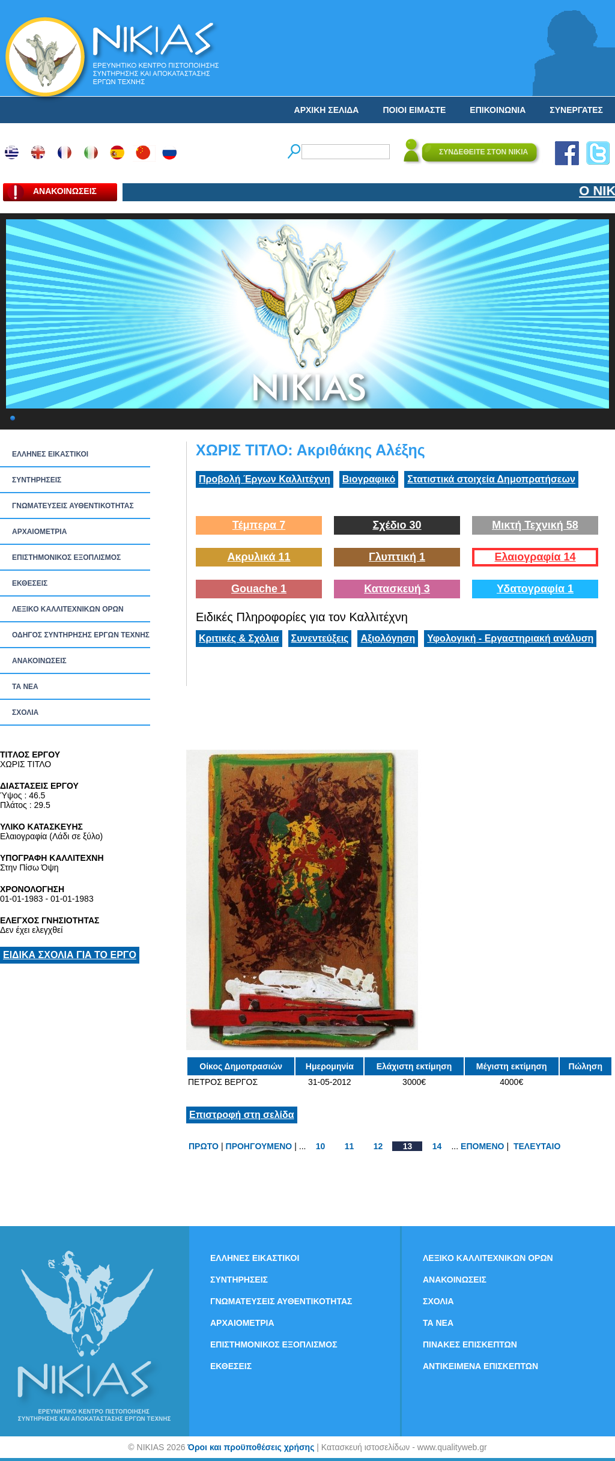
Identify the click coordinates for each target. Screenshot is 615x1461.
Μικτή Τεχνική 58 (535, 525)
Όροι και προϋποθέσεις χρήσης (250, 1447)
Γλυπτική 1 (397, 557)
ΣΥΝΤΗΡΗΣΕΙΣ (36, 480)
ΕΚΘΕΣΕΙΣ (29, 583)
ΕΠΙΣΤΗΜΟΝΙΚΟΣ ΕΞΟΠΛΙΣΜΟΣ (66, 557)
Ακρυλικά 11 (258, 557)
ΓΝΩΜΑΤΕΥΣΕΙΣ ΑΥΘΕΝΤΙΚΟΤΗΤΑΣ (73, 506)
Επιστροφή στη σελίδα (241, 1115)
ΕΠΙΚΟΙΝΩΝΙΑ (498, 110)
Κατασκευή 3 (397, 589)
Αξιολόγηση (387, 638)
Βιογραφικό (368, 479)
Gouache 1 (258, 589)
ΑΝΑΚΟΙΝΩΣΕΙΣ (39, 661)
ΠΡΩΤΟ (204, 1146)
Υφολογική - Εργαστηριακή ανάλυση (510, 638)
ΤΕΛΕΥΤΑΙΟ (537, 1146)
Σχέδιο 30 (396, 525)
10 (321, 1146)
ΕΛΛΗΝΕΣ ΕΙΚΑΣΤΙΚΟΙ (50, 454)
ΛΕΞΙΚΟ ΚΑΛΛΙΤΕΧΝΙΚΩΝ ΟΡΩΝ (68, 609)
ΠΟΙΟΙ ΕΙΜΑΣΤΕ (414, 110)
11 (349, 1146)
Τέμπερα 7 (258, 525)
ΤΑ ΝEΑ (25, 686)
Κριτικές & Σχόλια (239, 638)
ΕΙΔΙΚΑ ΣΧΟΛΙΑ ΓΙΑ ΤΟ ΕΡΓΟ (69, 955)
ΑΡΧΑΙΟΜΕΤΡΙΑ (39, 531)
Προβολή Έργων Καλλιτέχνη (264, 479)
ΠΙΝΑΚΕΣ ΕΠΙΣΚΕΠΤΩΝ (470, 1344)
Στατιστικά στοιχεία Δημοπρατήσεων (491, 479)
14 (437, 1146)
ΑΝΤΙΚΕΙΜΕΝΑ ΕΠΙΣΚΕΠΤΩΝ (480, 1366)
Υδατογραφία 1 (535, 589)
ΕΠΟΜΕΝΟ (482, 1146)
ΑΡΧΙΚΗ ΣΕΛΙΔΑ (326, 110)
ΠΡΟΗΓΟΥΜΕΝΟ (259, 1146)
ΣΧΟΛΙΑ (25, 712)
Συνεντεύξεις (320, 638)
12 (378, 1146)
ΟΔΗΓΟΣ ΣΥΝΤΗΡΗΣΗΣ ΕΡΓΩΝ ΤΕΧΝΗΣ (81, 635)
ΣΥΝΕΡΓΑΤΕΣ (576, 110)
